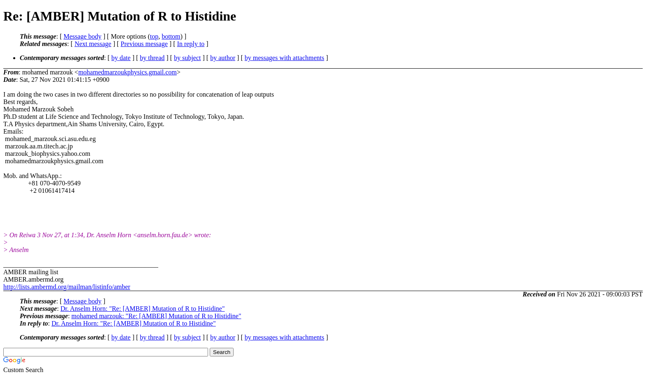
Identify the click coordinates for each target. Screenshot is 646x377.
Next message (93, 43)
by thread (152, 57)
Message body (82, 36)
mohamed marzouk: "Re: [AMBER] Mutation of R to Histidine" (156, 315)
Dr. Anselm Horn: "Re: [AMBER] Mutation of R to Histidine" (143, 308)
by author (222, 57)
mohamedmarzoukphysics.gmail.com (127, 72)
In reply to (191, 43)
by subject (187, 57)
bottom (171, 36)
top (154, 36)
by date (121, 57)
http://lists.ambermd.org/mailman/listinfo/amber (66, 286)
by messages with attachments (284, 57)
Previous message (144, 43)
